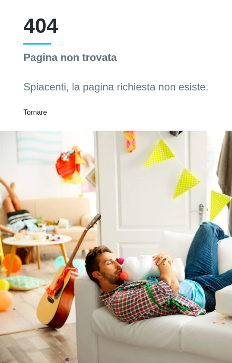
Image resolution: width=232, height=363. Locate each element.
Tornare (35, 112)
